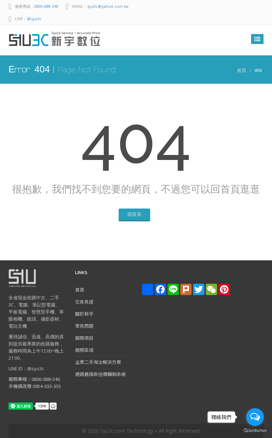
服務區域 (84, 349)
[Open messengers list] (255, 417)
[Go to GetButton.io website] (255, 430)
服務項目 (84, 337)
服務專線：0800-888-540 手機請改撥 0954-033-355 (34, 382)
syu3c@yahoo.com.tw (108, 6)
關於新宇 (84, 313)
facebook (256, 6)
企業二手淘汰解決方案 (98, 362)
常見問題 (84, 325)
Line (242, 6)
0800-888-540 (46, 6)
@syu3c (34, 18)
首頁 (241, 70)
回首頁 (134, 214)
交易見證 (84, 301)
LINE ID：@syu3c (26, 368)
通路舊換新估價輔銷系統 (100, 374)
